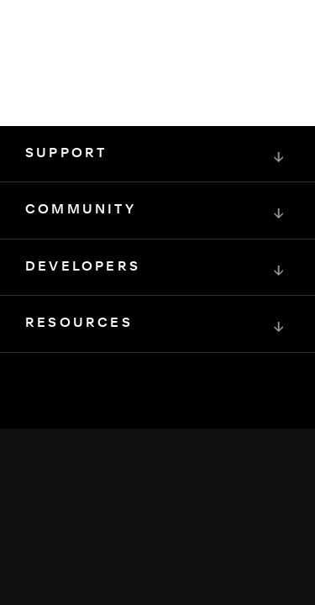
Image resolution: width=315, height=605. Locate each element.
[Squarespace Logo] (158, 445)
